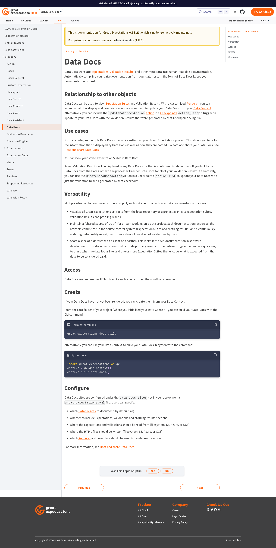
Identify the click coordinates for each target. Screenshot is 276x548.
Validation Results (122, 72)
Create (232, 51)
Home (9, 20)
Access (232, 46)
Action (150, 113)
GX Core (44, 20)
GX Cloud (26, 20)
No (167, 470)
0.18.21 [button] (55, 11)
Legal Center (179, 516)
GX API (75, 20)
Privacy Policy (180, 522)
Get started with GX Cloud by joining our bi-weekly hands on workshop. (138, 3)
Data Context (202, 108)
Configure (233, 57)
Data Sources (87, 411)
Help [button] (263, 20)
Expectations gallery (241, 20)
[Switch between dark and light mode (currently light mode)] (235, 12)
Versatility (233, 41)
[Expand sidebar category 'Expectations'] (5, 148)
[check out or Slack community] (208, 510)
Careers (176, 510)
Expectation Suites (117, 103)
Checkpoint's (168, 113)
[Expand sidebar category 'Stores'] (5, 169)
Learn (60, 20)
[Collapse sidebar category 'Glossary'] (3, 57)
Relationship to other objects (243, 31)
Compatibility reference (151, 522)
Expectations (99, 72)
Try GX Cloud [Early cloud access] (262, 12)
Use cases (233, 36)
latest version (125, 40)
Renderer (192, 103)
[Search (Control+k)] (213, 11)
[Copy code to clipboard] (215, 324)
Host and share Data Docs (81, 150)
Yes (152, 470)
